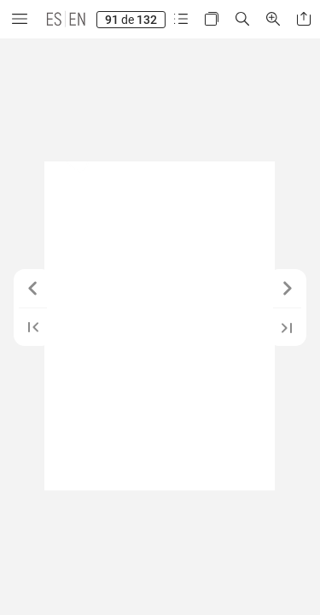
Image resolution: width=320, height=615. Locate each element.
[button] (19, 19)
